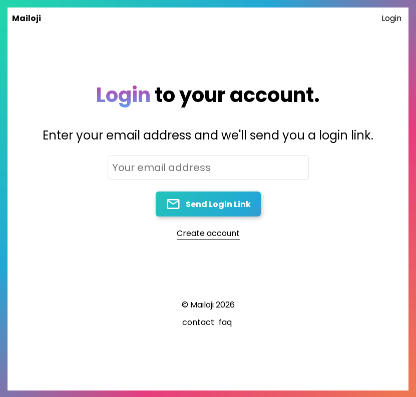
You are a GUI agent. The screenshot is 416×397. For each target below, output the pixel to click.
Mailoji (26, 18)
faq (225, 322)
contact (198, 322)
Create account (208, 233)
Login (391, 18)
